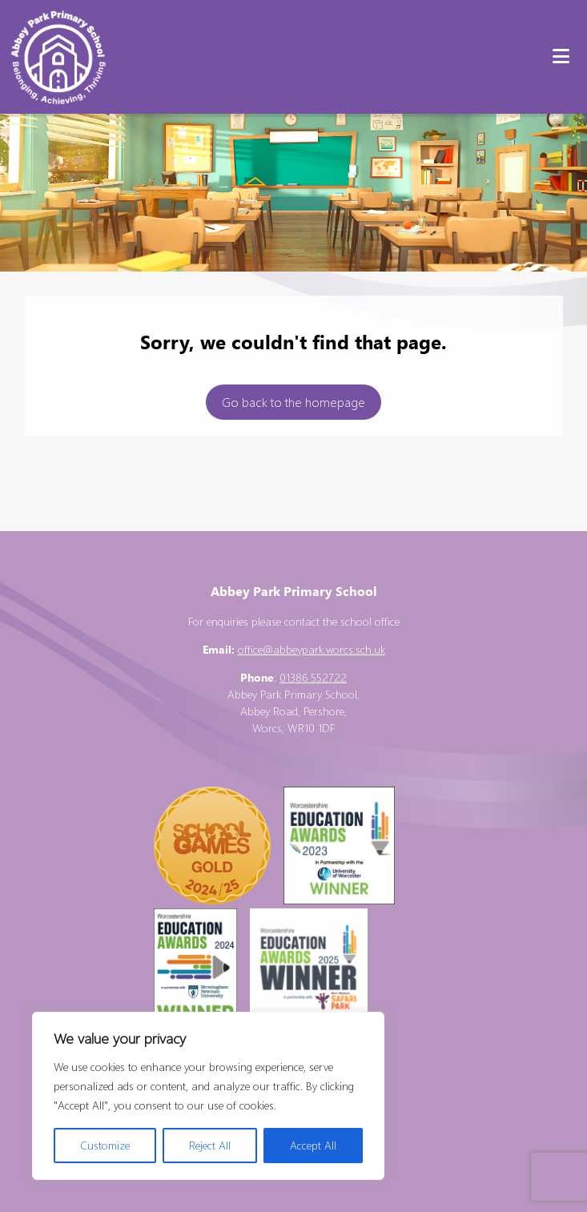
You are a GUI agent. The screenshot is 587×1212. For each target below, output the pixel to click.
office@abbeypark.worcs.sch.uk (311, 649)
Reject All (210, 1145)
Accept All (313, 1145)
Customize (105, 1145)
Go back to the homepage (293, 401)
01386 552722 (313, 677)
